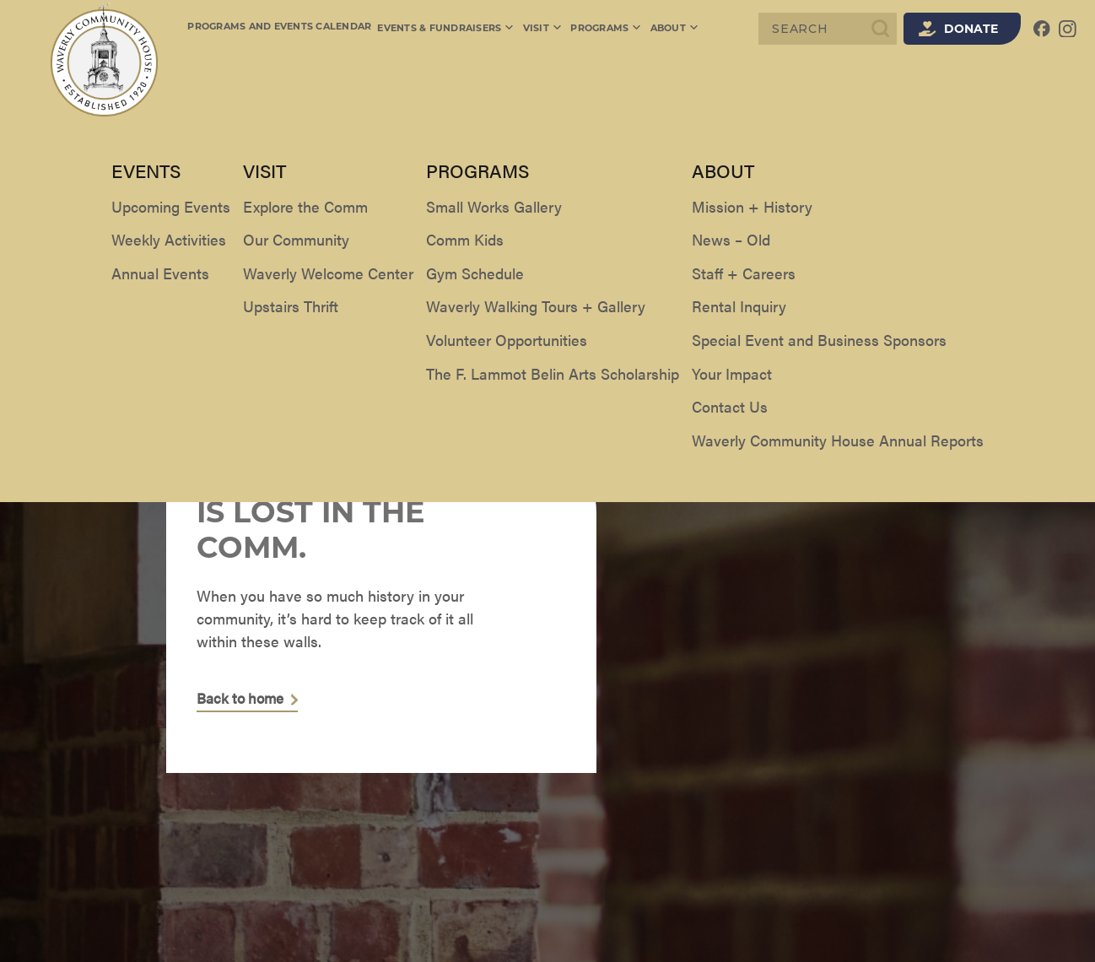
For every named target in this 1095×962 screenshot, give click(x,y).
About (669, 29)
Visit (541, 29)
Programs (603, 29)
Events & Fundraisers (446, 29)
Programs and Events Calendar (279, 28)
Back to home (243, 699)
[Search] (827, 29)
